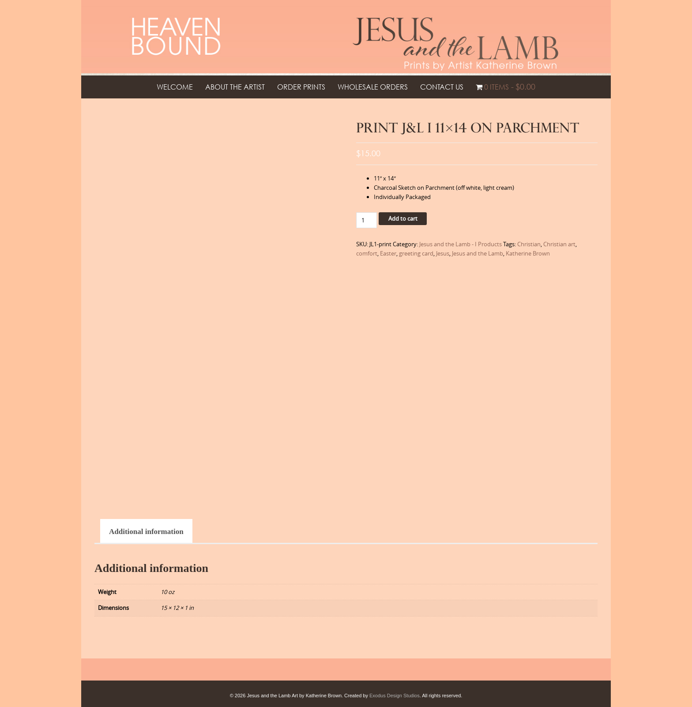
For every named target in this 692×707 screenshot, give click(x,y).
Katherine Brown (528, 253)
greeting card (416, 253)
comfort (366, 253)
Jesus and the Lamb (477, 253)
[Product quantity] (366, 220)
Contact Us (441, 87)
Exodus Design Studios (394, 695)
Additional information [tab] (146, 531)
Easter (388, 253)
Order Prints (301, 87)
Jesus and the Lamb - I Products (460, 244)
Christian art (559, 244)
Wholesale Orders (373, 87)
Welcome (175, 87)
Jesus (442, 253)
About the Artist (235, 87)
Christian (529, 244)
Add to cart (402, 218)
